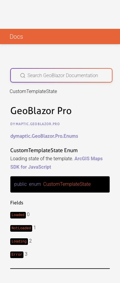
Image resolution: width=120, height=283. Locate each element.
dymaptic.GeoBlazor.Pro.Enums (44, 136)
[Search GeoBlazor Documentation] (61, 75)
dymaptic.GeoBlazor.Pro (35, 124)
